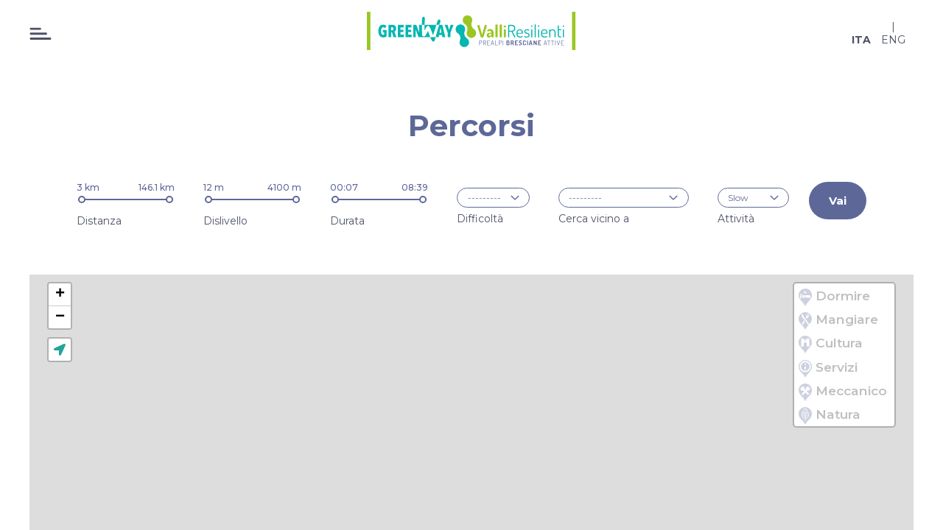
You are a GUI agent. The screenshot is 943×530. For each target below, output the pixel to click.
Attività (736, 218)
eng (893, 39)
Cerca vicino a (593, 218)
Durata (347, 220)
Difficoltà (480, 218)
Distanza (99, 220)
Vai (837, 201)
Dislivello (225, 220)
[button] (60, 294)
